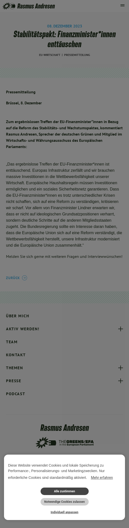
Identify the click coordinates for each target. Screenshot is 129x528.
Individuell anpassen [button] (64, 512)
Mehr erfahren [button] (102, 478)
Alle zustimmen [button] (64, 491)
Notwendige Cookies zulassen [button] (64, 502)
